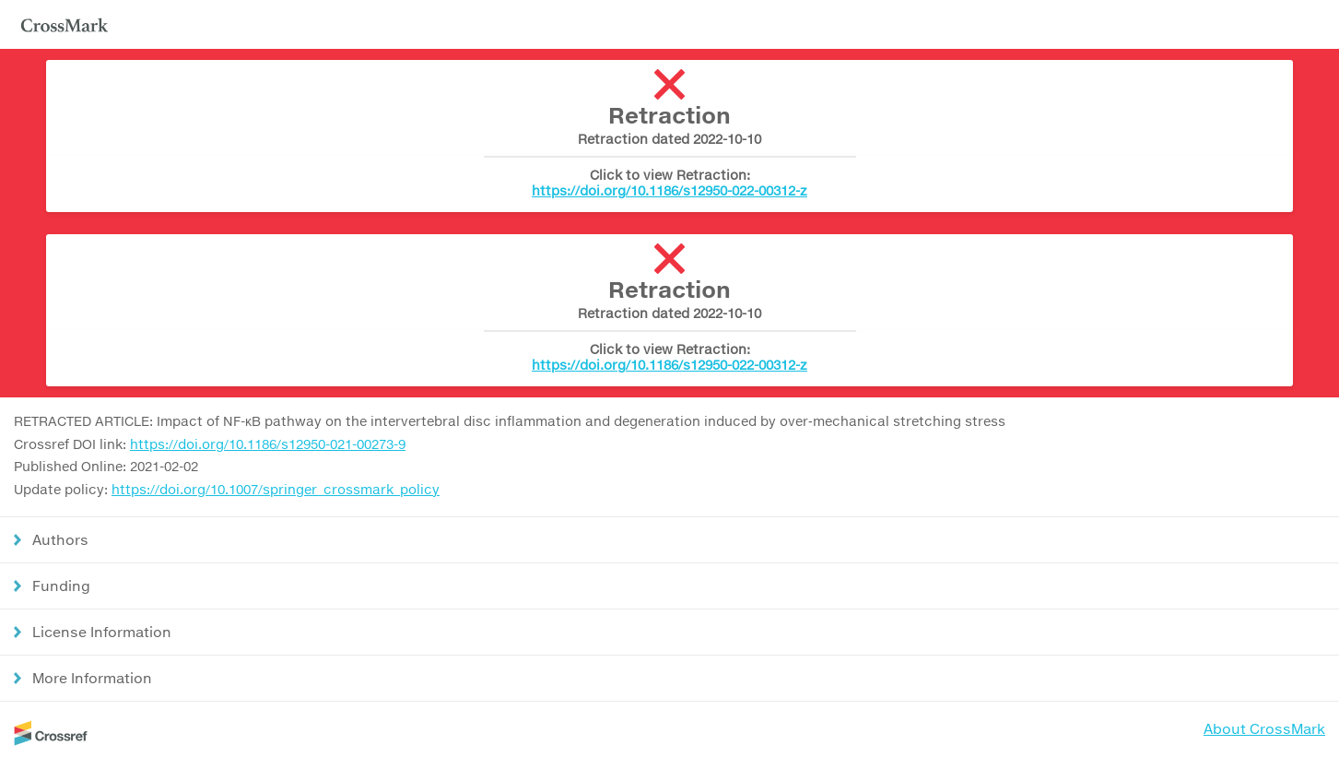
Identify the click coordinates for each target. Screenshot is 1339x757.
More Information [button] (92, 677)
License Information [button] (101, 631)
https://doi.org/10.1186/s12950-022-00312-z (669, 190)
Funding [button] (61, 585)
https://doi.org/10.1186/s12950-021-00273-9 (267, 444)
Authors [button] (60, 539)
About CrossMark (1264, 728)
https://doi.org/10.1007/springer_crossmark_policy (276, 489)
